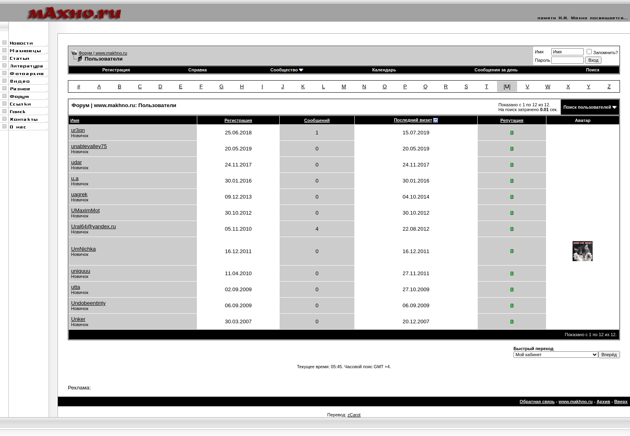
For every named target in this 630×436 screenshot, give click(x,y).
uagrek (79, 194)
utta (75, 287)
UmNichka (83, 249)
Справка (197, 69)
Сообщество (286, 69)
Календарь (384, 69)
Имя (539, 51)
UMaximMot (85, 210)
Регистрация (116, 69)
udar (76, 162)
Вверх (621, 401)
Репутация (512, 120)
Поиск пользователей (587, 107)
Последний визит (413, 120)
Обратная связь (537, 401)
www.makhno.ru (575, 401)
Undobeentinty (88, 303)
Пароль (542, 60)
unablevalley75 (89, 146)
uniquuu (80, 271)
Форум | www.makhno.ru (103, 53)
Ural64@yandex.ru (93, 226)
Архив (603, 401)
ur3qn (78, 130)
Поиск (592, 69)
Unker (78, 319)
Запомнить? (602, 52)
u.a (75, 178)
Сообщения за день (496, 69)
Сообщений (317, 120)
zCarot (354, 414)
